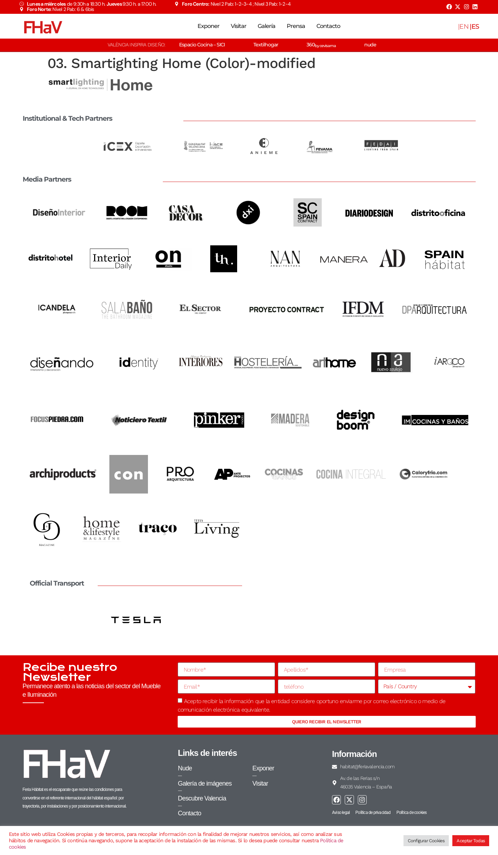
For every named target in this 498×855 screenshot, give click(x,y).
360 (321, 44)
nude (370, 44)
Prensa (296, 26)
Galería (266, 26)
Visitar (238, 26)
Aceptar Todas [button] (471, 840)
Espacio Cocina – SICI (202, 44)
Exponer (208, 26)
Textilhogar (265, 44)
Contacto (328, 26)
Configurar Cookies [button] (426, 840)
